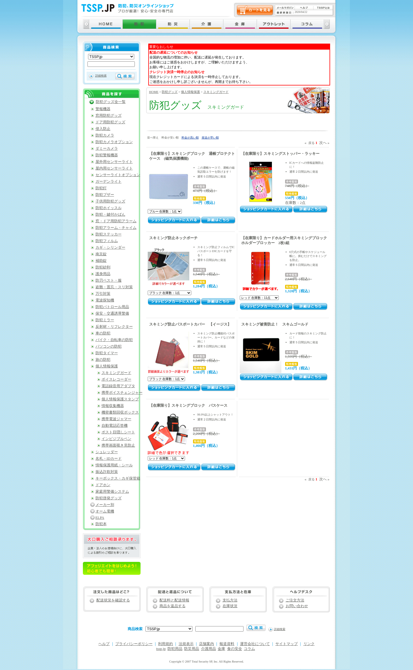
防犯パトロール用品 (112, 307)
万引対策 (103, 294)
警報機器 (103, 109)
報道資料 (226, 644)
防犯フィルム (107, 241)
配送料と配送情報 (174, 600)
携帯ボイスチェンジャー (122, 393)
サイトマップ (286, 644)
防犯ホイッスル (109, 208)
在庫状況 (230, 606)
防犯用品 (174, 649)
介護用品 (208, 649)
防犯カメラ (105, 135)
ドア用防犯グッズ (110, 122)
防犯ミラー (105, 320)
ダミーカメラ (107, 149)
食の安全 (234, 649)
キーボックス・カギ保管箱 (118, 478)
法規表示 (186, 644)
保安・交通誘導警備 (112, 313)
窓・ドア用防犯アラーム (116, 221)
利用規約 (165, 644)
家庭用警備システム (112, 492)
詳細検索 (101, 75)
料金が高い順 (190, 137)
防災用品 (191, 649)
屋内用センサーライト (114, 168)
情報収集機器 (113, 406)
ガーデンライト (109, 182)
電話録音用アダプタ (118, 386)
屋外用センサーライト (114, 162)
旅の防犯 (103, 360)
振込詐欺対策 (107, 472)
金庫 (221, 649)
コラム (249, 649)
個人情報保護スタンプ (120, 399)
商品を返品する (172, 606)
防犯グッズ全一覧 (111, 102)
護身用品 (103, 274)
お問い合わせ (297, 606)
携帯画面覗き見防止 (118, 445)
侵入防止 (103, 129)
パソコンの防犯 (109, 346)
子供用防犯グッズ (110, 201)
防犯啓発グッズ (109, 498)
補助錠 (101, 261)
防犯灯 (101, 188)
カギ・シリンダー (110, 248)
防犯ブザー (105, 195)
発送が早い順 (210, 137)
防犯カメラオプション (114, 142)
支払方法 (230, 600)
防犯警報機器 (107, 155)
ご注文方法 (295, 600)
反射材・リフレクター (114, 327)
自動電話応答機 (115, 426)
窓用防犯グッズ (109, 116)
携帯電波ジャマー (116, 419)
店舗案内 (206, 644)
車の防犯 (103, 333)
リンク (309, 644)
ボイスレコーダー (116, 379)
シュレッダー (107, 452)
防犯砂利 (103, 267)
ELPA (100, 518)
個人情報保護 (190, 92)
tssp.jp (161, 649)
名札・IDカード (109, 459)
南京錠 (101, 254)
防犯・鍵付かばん (110, 215)
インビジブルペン (116, 439)
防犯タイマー (107, 353)
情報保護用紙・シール (114, 465)
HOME (154, 92)
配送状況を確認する (113, 600)
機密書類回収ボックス (120, 412)
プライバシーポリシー (134, 644)
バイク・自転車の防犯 (114, 340)
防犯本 (101, 524)
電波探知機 (105, 300)
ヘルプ (104, 644)
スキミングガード (216, 92)
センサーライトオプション (118, 175)
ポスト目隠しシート (118, 432)
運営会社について (255, 644)
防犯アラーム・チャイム (116, 228)
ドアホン (103, 485)
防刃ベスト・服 (109, 280)
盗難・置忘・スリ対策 (114, 287)
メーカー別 (105, 505)
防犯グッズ (170, 92)
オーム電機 (105, 511)
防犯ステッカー (109, 234)
